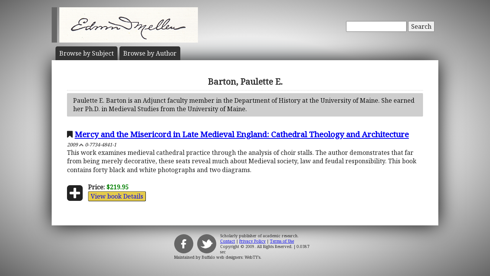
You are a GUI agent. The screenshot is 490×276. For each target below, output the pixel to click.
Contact (227, 241)
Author (149, 53)
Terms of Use (282, 241)
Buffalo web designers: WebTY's (231, 257)
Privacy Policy (252, 241)
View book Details (117, 196)
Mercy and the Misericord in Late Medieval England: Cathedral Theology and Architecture (242, 134)
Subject (86, 53)
